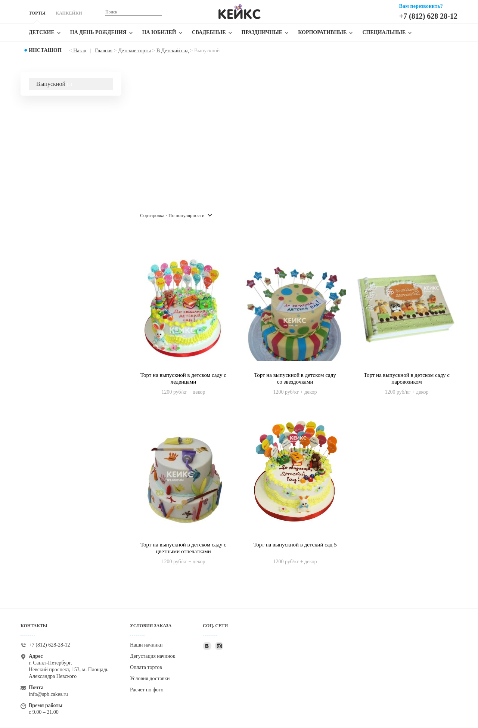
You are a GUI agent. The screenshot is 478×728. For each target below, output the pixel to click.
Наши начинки (146, 645)
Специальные (384, 32)
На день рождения (98, 32)
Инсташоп (45, 50)
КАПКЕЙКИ (69, 13)
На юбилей (159, 32)
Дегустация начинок (152, 656)
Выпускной (54, 84)
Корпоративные (322, 32)
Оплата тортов (146, 667)
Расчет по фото (147, 690)
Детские (42, 32)
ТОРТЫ (37, 13)
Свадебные (209, 32)
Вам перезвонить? (421, 6)
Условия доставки (150, 678)
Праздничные (262, 32)
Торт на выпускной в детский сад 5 (295, 545)
